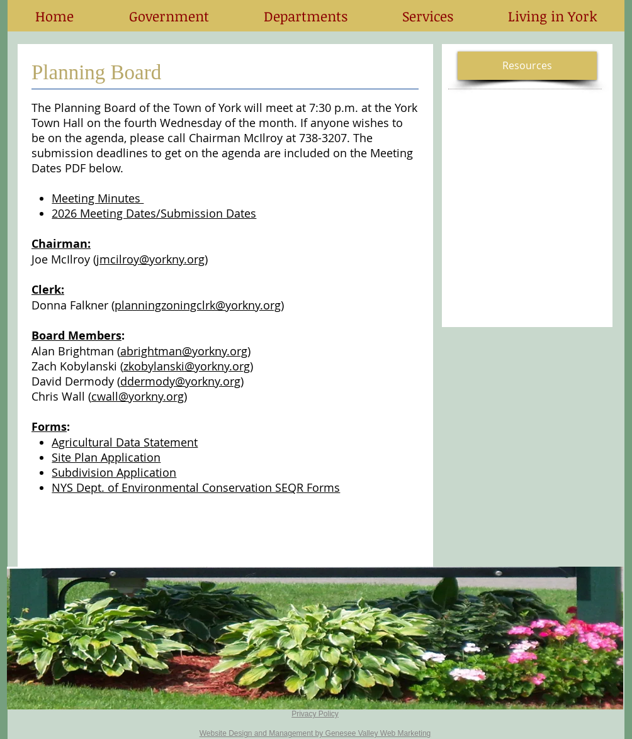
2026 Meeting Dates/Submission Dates (154, 213)
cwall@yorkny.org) (139, 396)
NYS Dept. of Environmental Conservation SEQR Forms (196, 487)
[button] (168, 15)
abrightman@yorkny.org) (185, 350)
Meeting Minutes (98, 198)
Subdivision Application (114, 472)
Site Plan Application (106, 457)
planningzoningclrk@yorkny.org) (199, 305)
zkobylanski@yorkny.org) (188, 366)
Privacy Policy (315, 713)
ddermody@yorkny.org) (182, 381)
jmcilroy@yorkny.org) (152, 259)
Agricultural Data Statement (125, 442)
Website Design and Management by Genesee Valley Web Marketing (315, 733)
